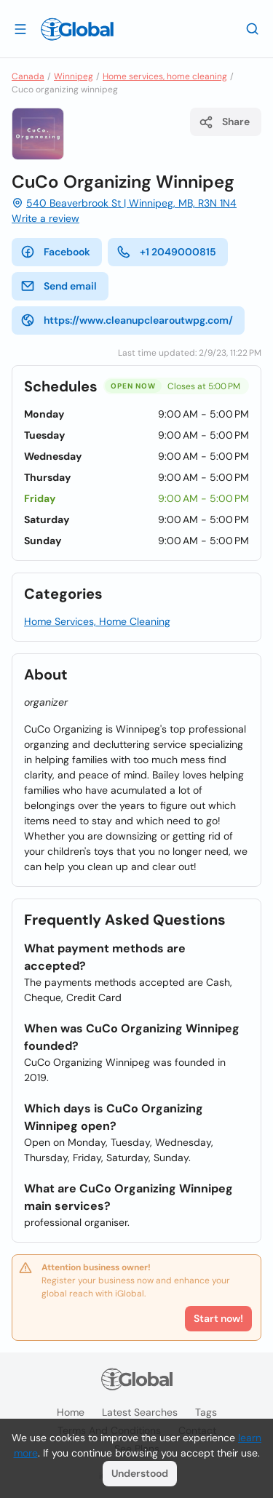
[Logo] (77, 29)
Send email (58, 286)
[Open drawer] (20, 28)
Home (70, 1412)
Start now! (218, 1318)
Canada (28, 76)
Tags (206, 1412)
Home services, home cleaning (165, 76)
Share (224, 122)
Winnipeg (73, 76)
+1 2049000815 (166, 251)
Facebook (55, 251)
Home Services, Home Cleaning (97, 621)
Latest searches (140, 1412)
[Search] (252, 28)
